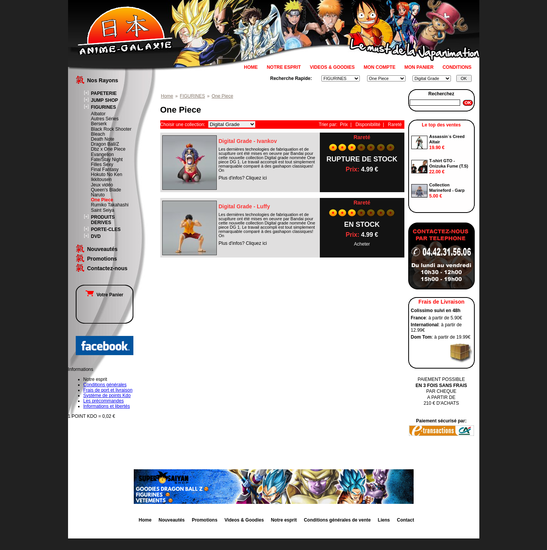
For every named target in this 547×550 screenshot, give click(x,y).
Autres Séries (105, 118)
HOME (251, 67)
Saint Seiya (103, 210)
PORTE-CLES (106, 229)
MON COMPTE (380, 67)
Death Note (103, 139)
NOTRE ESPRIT (284, 67)
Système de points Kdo (107, 395)
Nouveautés (102, 249)
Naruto (98, 195)
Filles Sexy (102, 164)
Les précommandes (103, 401)
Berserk (99, 123)
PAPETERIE (104, 93)
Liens (384, 520)
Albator (98, 113)
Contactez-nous (107, 268)
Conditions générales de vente (337, 520)
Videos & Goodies (244, 520)
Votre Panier (104, 294)
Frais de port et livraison (108, 390)
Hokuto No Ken (106, 174)
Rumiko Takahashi (110, 205)
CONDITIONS (456, 67)
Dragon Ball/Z (105, 144)
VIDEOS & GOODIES (332, 67)
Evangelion (102, 154)
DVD (96, 236)
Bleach (98, 134)
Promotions (102, 259)
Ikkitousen (101, 179)
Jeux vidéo (102, 185)
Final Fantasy (105, 169)
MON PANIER (419, 67)
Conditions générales (105, 384)
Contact (405, 520)
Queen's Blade (106, 190)
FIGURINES (103, 107)
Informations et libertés (106, 406)
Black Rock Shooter (111, 129)
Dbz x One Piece (108, 149)
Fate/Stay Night (107, 159)
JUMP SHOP (104, 100)
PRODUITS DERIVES (103, 219)
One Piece (102, 200)
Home (167, 96)
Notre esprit (284, 520)
